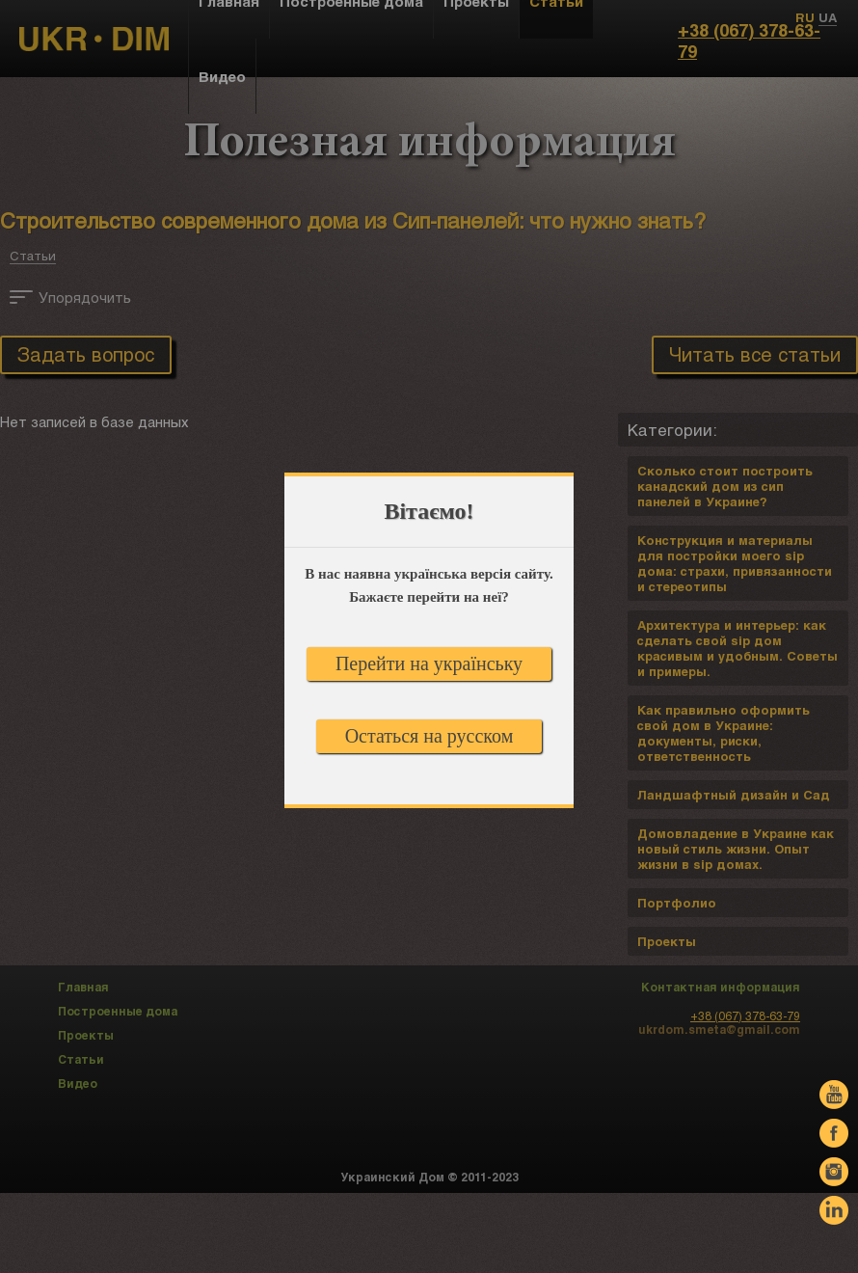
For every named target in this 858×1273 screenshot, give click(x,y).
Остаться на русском (429, 735)
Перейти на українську (429, 663)
